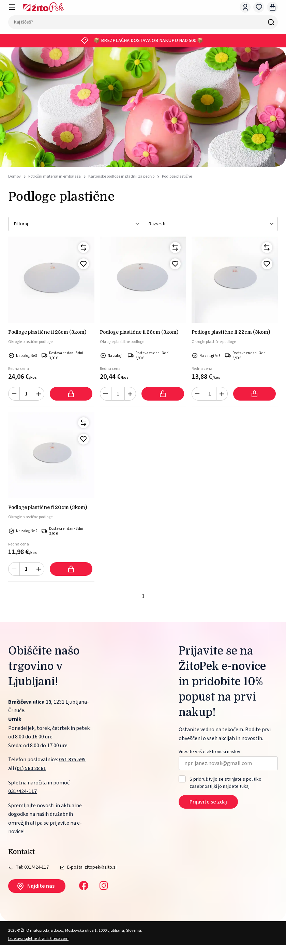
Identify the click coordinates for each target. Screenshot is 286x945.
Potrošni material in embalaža (54, 176)
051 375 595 (72, 759)
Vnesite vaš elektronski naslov (209, 752)
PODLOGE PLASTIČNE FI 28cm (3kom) (47, 332)
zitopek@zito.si (101, 867)
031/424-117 (22, 791)
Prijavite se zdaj (208, 802)
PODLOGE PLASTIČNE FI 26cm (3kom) (139, 332)
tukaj (245, 786)
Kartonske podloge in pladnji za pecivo (121, 176)
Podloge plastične (177, 176)
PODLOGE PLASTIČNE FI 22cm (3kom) (231, 332)
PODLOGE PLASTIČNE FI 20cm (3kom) (47, 507)
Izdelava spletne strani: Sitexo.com (38, 939)
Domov (14, 176)
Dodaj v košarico (71, 394)
